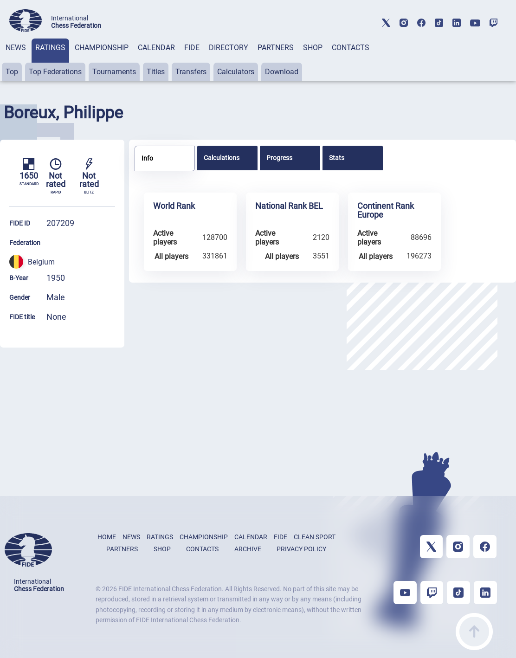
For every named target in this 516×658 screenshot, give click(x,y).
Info (147, 158)
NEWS (16, 47)
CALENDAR (156, 47)
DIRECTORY (228, 47)
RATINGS (50, 47)
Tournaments (114, 71)
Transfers (190, 71)
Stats (336, 157)
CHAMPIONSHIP (102, 47)
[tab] (16, 60)
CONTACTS (350, 47)
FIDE (192, 47)
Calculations (221, 157)
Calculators (235, 71)
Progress (279, 157)
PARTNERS (276, 47)
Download (281, 71)
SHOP (312, 47)
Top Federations (55, 71)
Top (12, 71)
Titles (156, 71)
